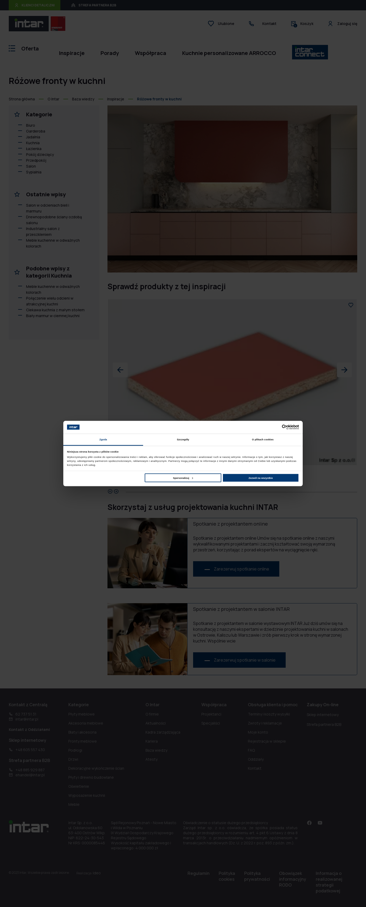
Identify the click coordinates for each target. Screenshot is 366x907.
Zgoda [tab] (103, 439)
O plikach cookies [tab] (262, 439)
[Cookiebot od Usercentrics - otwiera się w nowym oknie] (275, 427)
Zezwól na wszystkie (261, 477)
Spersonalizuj (183, 477)
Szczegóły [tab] (183, 439)
